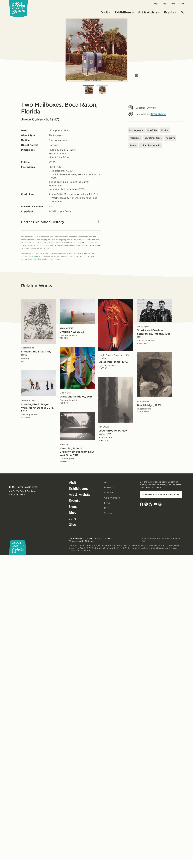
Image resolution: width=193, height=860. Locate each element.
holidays (170, 138)
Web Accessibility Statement (82, 541)
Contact (108, 492)
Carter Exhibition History (60, 222)
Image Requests (76, 538)
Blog (164, 4)
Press (107, 508)
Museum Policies (94, 538)
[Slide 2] (102, 89)
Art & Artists (79, 495)
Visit (72, 483)
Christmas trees (153, 138)
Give (181, 4)
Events (74, 501)
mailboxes (135, 138)
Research (109, 487)
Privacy (108, 538)
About (107, 482)
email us (37, 256)
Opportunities (112, 497)
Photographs (136, 130)
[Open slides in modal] (136, 75)
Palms (133, 145)
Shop (155, 4)
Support (108, 513)
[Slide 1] (88, 89)
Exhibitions (78, 489)
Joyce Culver (158, 114)
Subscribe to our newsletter (158, 494)
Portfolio (152, 130)
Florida (165, 130)
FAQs (107, 503)
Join (173, 4)
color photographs (150, 145)
